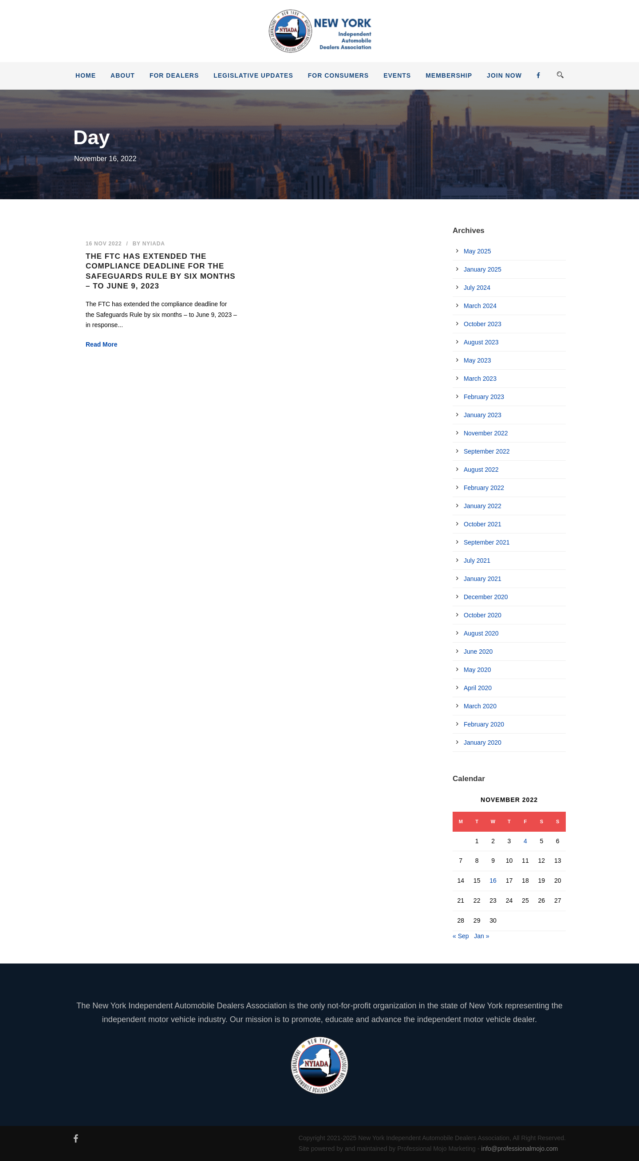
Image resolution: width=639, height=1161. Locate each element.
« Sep (461, 936)
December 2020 (486, 596)
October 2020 (482, 615)
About (122, 75)
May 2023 (477, 360)
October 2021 (482, 524)
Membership (449, 75)
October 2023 (482, 324)
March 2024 (480, 305)
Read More (102, 344)
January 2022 (482, 505)
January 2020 (482, 742)
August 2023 (481, 342)
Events (397, 75)
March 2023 (480, 378)
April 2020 (478, 687)
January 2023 (482, 415)
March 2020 (480, 706)
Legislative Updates (253, 75)
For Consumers (338, 75)
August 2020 (481, 633)
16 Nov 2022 (104, 244)
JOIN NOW (504, 75)
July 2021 (477, 560)
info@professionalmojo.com (519, 1148)
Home (85, 75)
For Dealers (174, 75)
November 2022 (486, 433)
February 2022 (484, 487)
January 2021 (482, 578)
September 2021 (487, 542)
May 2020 (477, 669)
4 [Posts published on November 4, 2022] (525, 841)
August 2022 (481, 469)
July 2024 (477, 287)
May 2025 (477, 251)
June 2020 (478, 651)
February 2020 (484, 724)
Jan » (481, 936)
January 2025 (482, 269)
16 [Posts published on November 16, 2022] (493, 880)
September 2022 (487, 451)
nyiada (153, 244)
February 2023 (484, 396)
